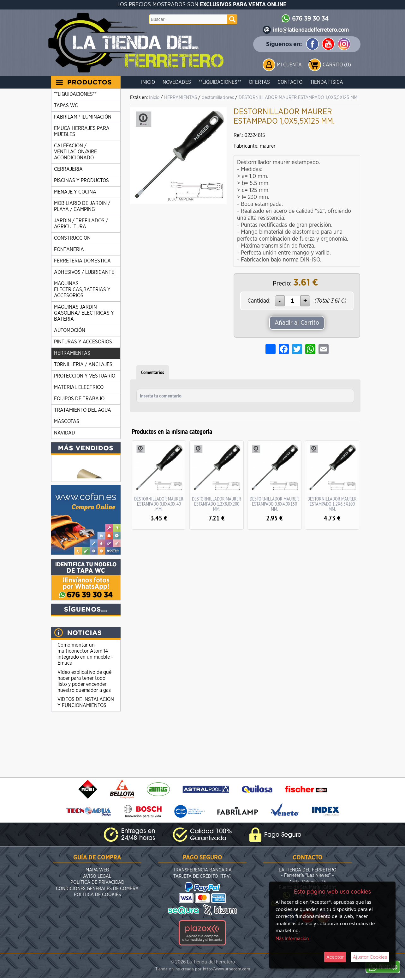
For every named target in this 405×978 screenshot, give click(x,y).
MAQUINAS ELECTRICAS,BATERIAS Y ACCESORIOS (82, 289)
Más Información (292, 938)
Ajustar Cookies (370, 957)
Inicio (148, 82)
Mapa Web (97, 870)
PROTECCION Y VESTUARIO (84, 375)
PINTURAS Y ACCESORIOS (83, 341)
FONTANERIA (69, 249)
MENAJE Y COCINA (75, 191)
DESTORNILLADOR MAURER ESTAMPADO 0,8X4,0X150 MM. (274, 503)
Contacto (289, 82)
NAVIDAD (64, 432)
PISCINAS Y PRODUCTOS (81, 180)
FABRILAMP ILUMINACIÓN (82, 117)
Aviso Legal (97, 876)
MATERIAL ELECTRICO (79, 387)
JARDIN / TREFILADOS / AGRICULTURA (81, 223)
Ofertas (259, 82)
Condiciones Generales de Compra (97, 888)
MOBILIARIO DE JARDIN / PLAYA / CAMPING (82, 206)
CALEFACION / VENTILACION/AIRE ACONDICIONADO (75, 151)
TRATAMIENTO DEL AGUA (82, 410)
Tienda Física (326, 82)
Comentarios (152, 372)
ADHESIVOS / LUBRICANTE (84, 272)
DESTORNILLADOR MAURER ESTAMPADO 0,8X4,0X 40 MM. (158, 503)
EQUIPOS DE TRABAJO (79, 398)
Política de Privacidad (97, 882)
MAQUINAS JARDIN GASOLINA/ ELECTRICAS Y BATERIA (84, 313)
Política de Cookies (97, 894)
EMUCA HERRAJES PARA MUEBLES (82, 131)
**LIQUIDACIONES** (220, 82)
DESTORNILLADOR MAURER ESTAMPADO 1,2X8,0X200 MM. (216, 503)
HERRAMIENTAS (72, 353)
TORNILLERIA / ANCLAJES (83, 364)
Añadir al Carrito (297, 323)
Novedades (177, 82)
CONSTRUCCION (72, 238)
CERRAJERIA (68, 169)
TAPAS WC (66, 105)
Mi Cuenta (289, 64)
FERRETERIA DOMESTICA (82, 260)
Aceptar (335, 957)
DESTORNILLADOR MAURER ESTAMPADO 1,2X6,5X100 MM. (332, 503)
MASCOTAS (66, 421)
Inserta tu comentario (161, 396)
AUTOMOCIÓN (69, 330)
